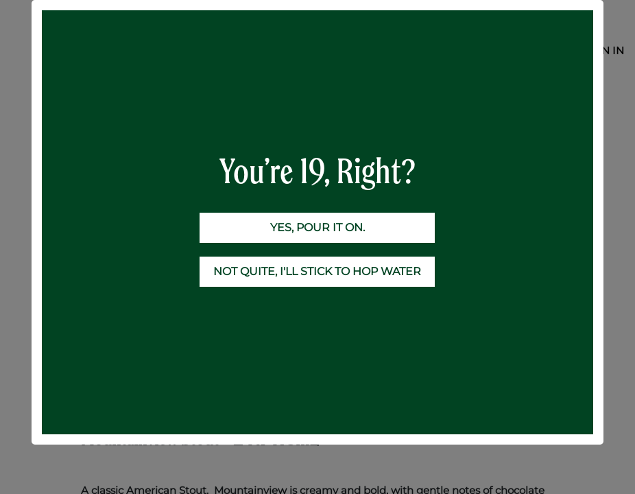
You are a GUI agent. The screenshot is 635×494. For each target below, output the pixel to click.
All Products (112, 105)
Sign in (604, 50)
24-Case (178, 105)
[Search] (539, 79)
